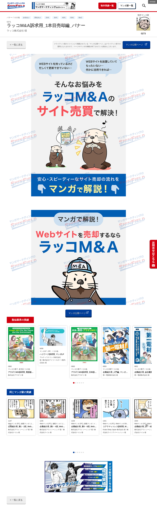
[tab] (73, 372)
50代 (72, 18)
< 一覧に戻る (16, 45)
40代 (64, 18)
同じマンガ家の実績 (20, 382)
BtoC (80, 18)
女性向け (26, 18)
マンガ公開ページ (136, 44)
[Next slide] (146, 349)
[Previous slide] (10, 349)
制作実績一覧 (107, 5)
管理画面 (153, 2)
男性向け (37, 18)
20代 (47, 18)
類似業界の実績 (20, 320)
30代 (55, 18)
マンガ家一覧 (126, 5)
